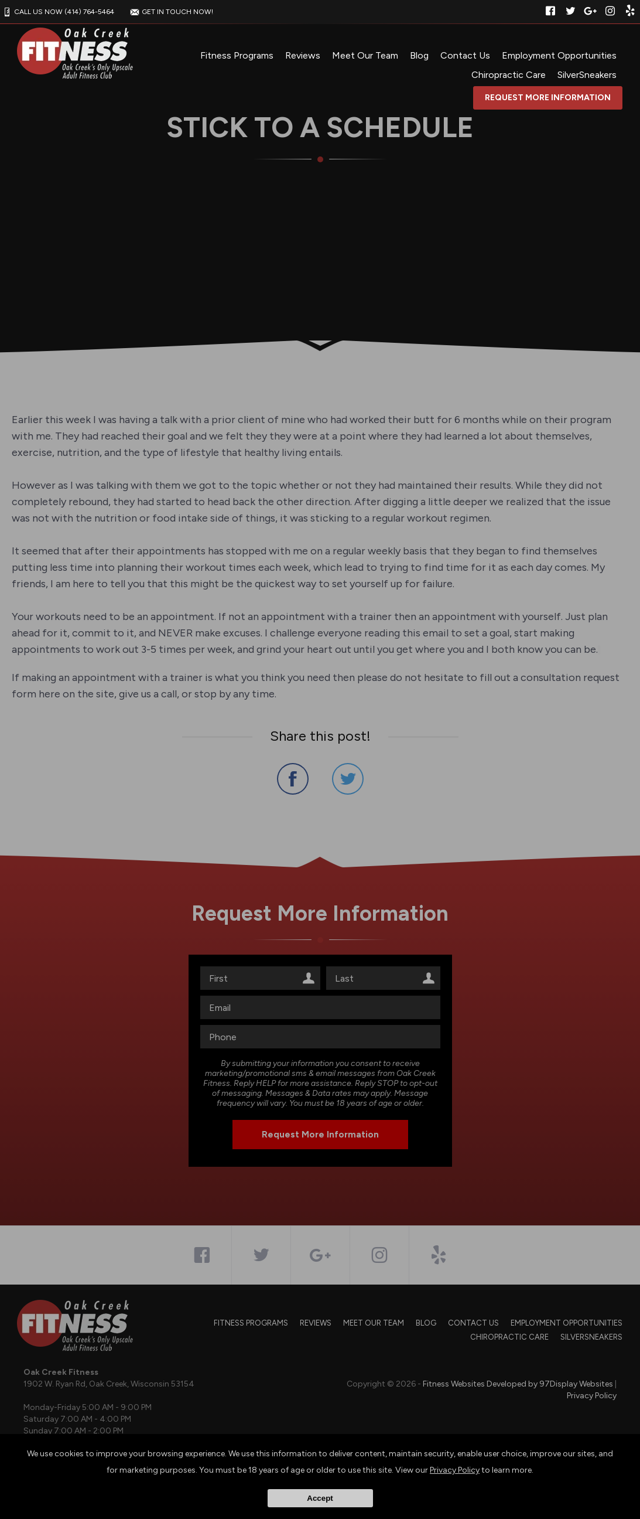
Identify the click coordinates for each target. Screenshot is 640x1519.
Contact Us (465, 55)
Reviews (302, 55)
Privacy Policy (455, 1470)
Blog (419, 55)
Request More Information (548, 98)
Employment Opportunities (559, 55)
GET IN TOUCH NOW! (170, 12)
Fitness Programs (236, 55)
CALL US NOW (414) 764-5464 (57, 12)
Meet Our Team (365, 55)
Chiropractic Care (508, 74)
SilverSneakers (587, 74)
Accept (320, 1498)
